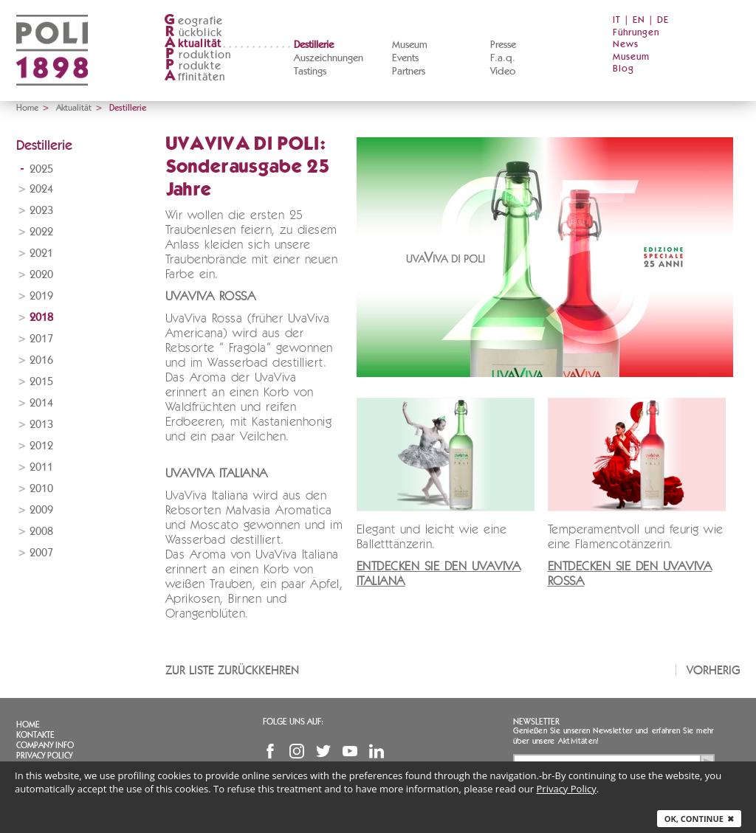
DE (663, 20)
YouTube (350, 751)
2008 (41, 531)
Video (502, 71)
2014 (41, 403)
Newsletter (536, 721)
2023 (41, 210)
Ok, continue (699, 818)
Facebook (270, 751)
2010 (41, 488)
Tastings (310, 71)
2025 (41, 169)
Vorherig (713, 670)
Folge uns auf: (293, 721)
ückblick (193, 32)
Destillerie (314, 45)
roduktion (198, 55)
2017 (41, 339)
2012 (41, 446)
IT (617, 20)
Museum (409, 45)
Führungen (636, 33)
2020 (41, 274)
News (626, 44)
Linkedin (376, 751)
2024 (41, 189)
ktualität (193, 43)
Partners (408, 71)
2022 (41, 232)
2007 (41, 553)
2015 (41, 381)
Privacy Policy (44, 755)
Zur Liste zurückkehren (232, 670)
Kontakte (35, 734)
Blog (623, 69)
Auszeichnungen (328, 58)
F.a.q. (502, 58)
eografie (194, 21)
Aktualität (74, 107)
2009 (41, 510)
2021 (41, 253)
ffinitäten (195, 77)
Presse (503, 45)
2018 (41, 317)
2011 (41, 467)
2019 (41, 296)
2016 (41, 360)
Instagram (296, 751)
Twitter (323, 751)
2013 (41, 424)
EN (639, 20)
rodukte (192, 66)
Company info (45, 745)
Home (27, 107)
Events (405, 58)
